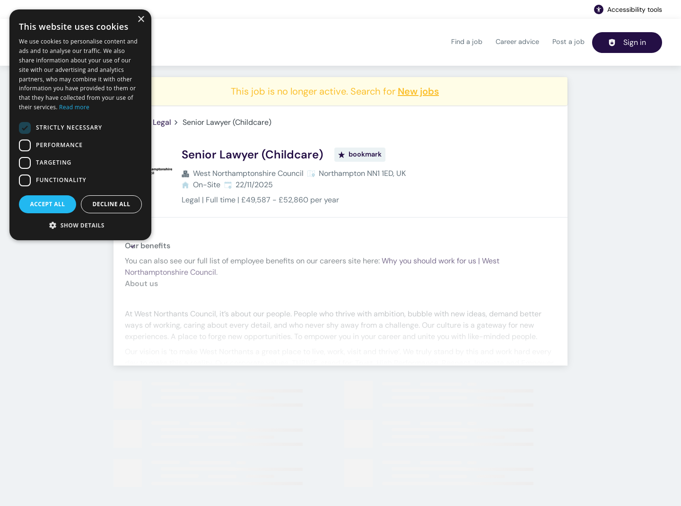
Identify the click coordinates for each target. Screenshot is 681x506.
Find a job (466, 41)
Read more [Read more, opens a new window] (74, 107)
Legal (162, 122)
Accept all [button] (47, 204)
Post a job (568, 41)
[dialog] (80, 124)
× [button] (140, 19)
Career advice (517, 41)
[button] (80, 225)
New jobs (418, 91)
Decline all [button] (112, 204)
